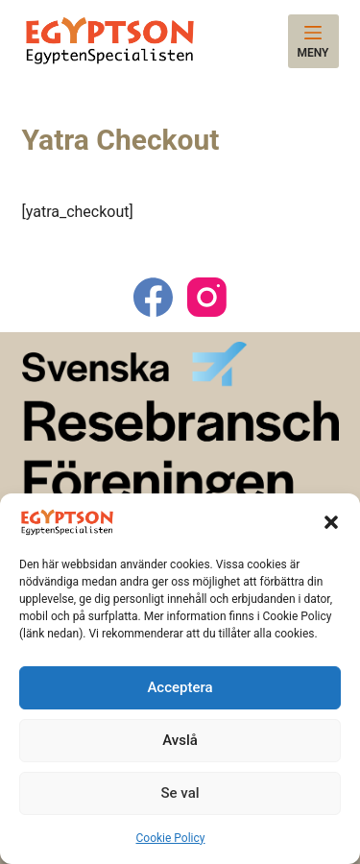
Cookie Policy (170, 838)
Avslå (180, 740)
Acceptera (179, 687)
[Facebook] (153, 297)
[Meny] (313, 41)
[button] (331, 522)
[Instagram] (207, 297)
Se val (179, 793)
